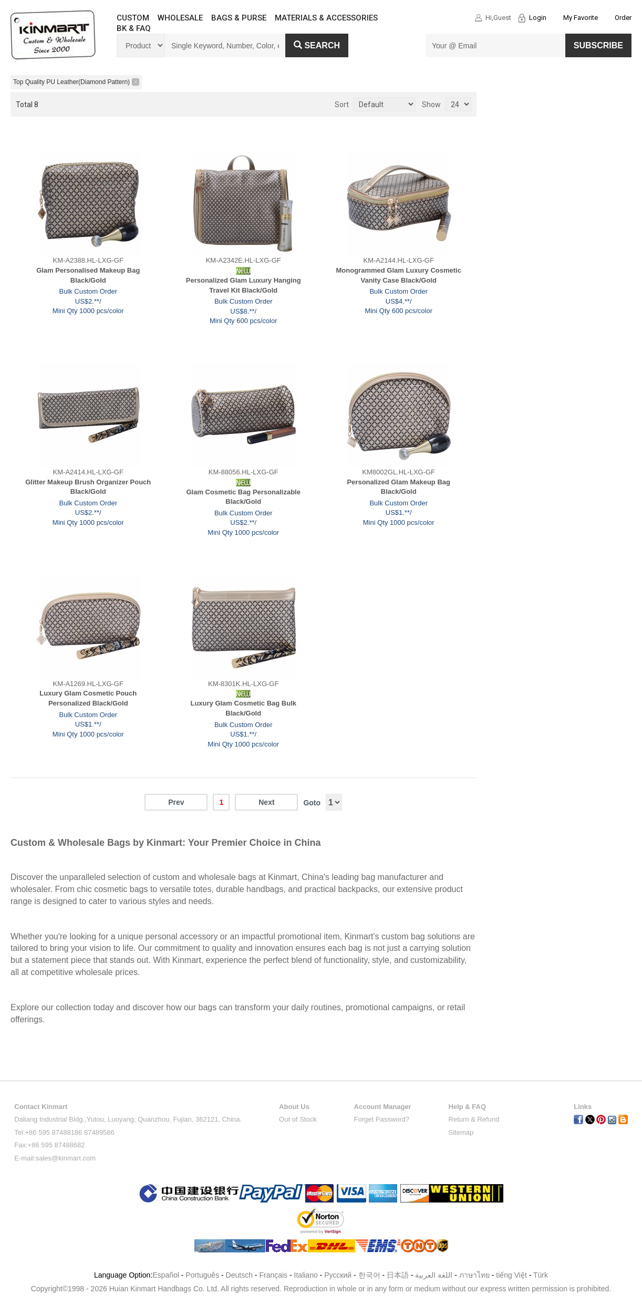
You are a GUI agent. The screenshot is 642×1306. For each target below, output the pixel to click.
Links (583, 1107)
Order (623, 18)
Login (537, 18)
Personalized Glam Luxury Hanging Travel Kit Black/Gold (243, 285)
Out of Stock (298, 1119)
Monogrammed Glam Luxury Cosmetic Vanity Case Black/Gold (398, 275)
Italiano (306, 1275)
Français (273, 1275)
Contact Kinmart (40, 1107)
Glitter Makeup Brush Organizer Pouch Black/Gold (88, 487)
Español (165, 1275)
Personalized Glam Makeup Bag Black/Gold (398, 487)
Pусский (337, 1275)
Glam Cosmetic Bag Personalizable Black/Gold (243, 497)
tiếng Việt (511, 1275)
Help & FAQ (467, 1107)
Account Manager (382, 1107)
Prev (176, 802)
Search (316, 45)
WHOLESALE (180, 18)
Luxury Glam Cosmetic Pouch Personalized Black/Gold (88, 698)
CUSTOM (133, 18)
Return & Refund (474, 1119)
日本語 (398, 1275)
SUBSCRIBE (598, 45)
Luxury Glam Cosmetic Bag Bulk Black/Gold (243, 708)
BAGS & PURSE (238, 18)
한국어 (369, 1275)
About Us (294, 1107)
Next (266, 802)
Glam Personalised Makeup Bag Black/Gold (88, 275)
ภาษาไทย (474, 1275)
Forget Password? (382, 1119)
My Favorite (580, 18)
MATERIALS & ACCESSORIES (326, 18)
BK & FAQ (134, 28)
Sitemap (461, 1132)
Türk (540, 1275)
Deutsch (239, 1275)
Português (202, 1275)
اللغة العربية (434, 1275)
